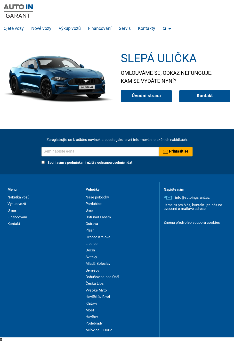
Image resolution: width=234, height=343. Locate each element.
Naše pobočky (97, 197)
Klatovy (91, 304)
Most (90, 310)
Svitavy (91, 257)
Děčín (90, 250)
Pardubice (94, 204)
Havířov (92, 317)
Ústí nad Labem (98, 217)
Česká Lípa (95, 284)
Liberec (91, 244)
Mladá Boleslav (98, 264)
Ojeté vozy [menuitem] (14, 28)
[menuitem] (165, 29)
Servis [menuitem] (125, 28)
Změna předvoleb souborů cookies (192, 223)
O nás (12, 211)
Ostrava (92, 224)
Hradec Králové (98, 237)
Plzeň (90, 230)
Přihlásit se (175, 152)
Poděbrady (94, 324)
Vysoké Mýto (96, 290)
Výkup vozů (17, 204)
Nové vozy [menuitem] (41, 28)
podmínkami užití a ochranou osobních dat (99, 163)
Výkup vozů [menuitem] (70, 28)
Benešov (92, 271)
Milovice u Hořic (99, 330)
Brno (89, 211)
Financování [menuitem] (99, 28)
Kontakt (205, 96)
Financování (17, 217)
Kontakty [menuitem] (146, 28)
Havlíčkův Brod (98, 297)
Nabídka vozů (18, 197)
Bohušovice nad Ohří (102, 277)
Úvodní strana (146, 96)
